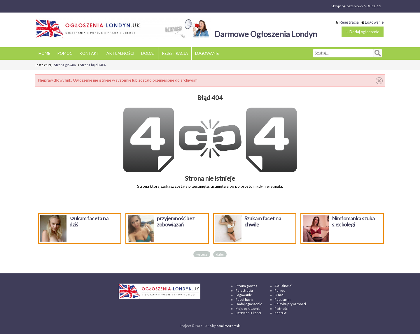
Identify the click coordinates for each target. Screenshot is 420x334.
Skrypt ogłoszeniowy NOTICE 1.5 (356, 6)
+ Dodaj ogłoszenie (362, 31)
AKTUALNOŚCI (120, 53)
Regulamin (282, 299)
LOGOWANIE (207, 53)
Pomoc (279, 290)
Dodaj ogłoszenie (248, 304)
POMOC (64, 53)
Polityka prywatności (290, 304)
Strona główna (65, 65)
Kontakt (280, 313)
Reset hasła (244, 299)
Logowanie (372, 22)
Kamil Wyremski (228, 326)
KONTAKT (89, 53)
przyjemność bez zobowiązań (176, 221)
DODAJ (148, 53)
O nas (279, 295)
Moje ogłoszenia (247, 308)
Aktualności (283, 286)
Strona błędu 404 (93, 65)
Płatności (281, 308)
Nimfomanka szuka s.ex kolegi (353, 221)
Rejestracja (347, 22)
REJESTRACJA (175, 53)
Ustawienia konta (248, 313)
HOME (44, 53)
